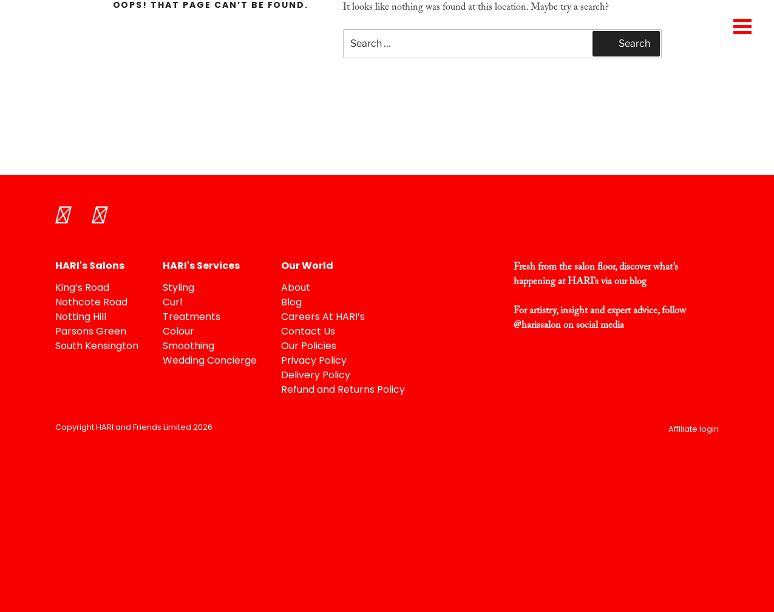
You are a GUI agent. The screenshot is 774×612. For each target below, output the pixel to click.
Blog (291, 303)
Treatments (191, 317)
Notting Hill (80, 317)
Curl (172, 303)
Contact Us (308, 332)
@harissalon (537, 325)
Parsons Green (90, 332)
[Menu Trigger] (742, 25)
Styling (178, 288)
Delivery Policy (315, 376)
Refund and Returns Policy (343, 390)
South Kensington (96, 347)
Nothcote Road (91, 303)
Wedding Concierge (210, 361)
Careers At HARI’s (323, 317)
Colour (178, 332)
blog (638, 282)
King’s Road (82, 288)
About (295, 288)
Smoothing (188, 347)
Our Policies (308, 347)
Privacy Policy (314, 361)
